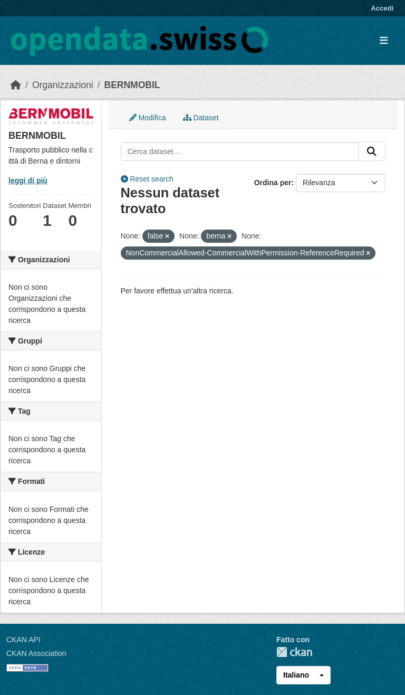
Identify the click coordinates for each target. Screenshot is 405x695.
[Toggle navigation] (383, 41)
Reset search (147, 179)
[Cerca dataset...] (240, 151)
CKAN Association (36, 653)
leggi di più (27, 180)
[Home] (16, 85)
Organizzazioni (62, 85)
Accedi (382, 8)
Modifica (147, 117)
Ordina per (273, 182)
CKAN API (23, 639)
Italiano (296, 675)
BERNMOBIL (132, 85)
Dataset (201, 117)
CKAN (294, 652)
